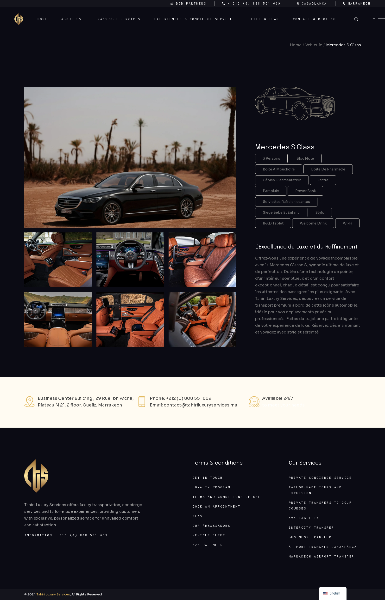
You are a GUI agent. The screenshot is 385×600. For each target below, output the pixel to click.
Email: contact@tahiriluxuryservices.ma (193, 405)
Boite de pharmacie (328, 169)
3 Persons (271, 158)
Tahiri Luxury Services (53, 594)
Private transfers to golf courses (320, 505)
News (198, 516)
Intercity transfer (311, 527)
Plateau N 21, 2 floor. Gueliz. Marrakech (80, 405)
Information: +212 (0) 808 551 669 (66, 535)
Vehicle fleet (209, 535)
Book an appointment (217, 506)
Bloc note (305, 158)
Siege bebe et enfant (281, 212)
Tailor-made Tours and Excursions (315, 490)
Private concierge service (320, 477)
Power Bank (305, 191)
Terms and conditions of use (227, 497)
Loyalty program (212, 487)
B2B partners (208, 545)
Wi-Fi (347, 223)
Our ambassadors (212, 525)
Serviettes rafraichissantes (286, 202)
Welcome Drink (313, 223)
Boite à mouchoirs (279, 169)
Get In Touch (208, 477)
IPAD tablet (273, 223)
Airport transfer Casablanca (323, 547)
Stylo (319, 212)
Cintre (323, 180)
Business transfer (310, 537)
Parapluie (271, 191)
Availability (304, 518)
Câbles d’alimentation (282, 180)
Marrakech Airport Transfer (321, 556)
